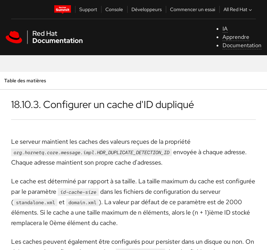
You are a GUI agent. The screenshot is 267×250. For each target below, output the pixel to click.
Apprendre (235, 37)
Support (88, 9)
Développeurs (146, 9)
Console (114, 9)
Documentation (241, 45)
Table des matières (25, 80)
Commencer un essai (192, 9)
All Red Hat (238, 9)
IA (225, 28)
